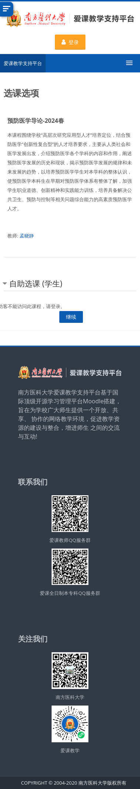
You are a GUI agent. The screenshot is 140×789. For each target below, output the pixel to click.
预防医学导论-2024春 (35, 121)
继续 (71, 316)
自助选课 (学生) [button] (35, 283)
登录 (70, 42)
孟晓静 (27, 235)
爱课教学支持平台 (23, 63)
